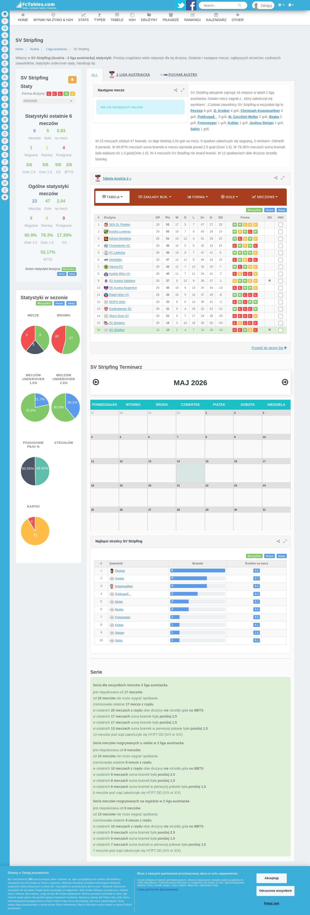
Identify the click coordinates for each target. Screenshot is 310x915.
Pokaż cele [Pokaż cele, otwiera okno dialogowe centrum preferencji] (271, 903)
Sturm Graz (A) (119, 316)
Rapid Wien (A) (119, 295)
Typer (99, 17)
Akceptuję (271, 878)
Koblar (233, 123)
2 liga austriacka (56, 49)
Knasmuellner (124, 586)
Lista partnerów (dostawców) (157, 889)
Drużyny (149, 17)
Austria (34, 49)
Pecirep (197, 111)
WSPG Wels (117, 302)
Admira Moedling (120, 239)
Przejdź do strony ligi (269, 348)
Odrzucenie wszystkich (275, 891)
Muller (119, 601)
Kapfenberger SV (120, 309)
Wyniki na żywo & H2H (53, 17)
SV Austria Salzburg (122, 281)
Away (72, 274)
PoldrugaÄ (207, 117)
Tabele (117, 17)
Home (23, 17)
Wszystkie (69, 269)
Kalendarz (216, 17)
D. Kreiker (222, 111)
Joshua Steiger (261, 123)
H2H (132, 17)
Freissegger (207, 123)
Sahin (195, 129)
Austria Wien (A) (119, 274)
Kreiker (119, 578)
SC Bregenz (117, 323)
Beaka (274, 117)
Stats (83, 17)
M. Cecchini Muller (243, 117)
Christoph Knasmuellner (260, 111)
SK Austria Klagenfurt (123, 288)
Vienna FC (116, 267)
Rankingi (192, 17)
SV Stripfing (116, 330)
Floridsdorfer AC (119, 246)
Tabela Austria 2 (117, 178)
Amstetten (115, 260)
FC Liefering (117, 253)
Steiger (119, 632)
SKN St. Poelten (119, 225)
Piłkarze (171, 17)
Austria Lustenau (120, 232)
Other (238, 17)
